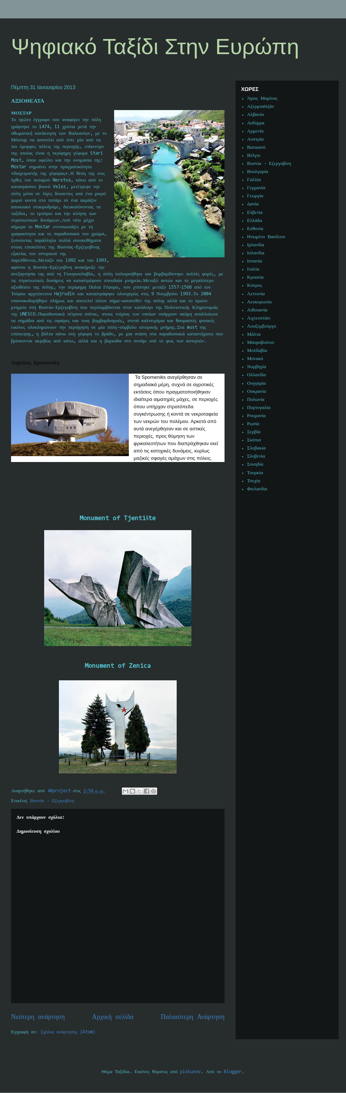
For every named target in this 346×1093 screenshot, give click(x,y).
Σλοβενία (256, 456)
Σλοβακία (256, 448)
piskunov (190, 1071)
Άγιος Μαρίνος (262, 98)
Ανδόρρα (255, 123)
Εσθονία (255, 228)
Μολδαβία (257, 350)
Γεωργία (255, 196)
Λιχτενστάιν (259, 318)
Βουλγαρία (257, 171)
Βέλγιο (253, 155)
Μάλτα (254, 334)
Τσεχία (253, 481)
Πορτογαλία (258, 407)
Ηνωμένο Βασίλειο (266, 237)
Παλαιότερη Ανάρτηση (193, 1017)
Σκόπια (254, 440)
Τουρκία (255, 472)
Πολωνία (255, 399)
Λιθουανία (257, 310)
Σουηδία (255, 464)
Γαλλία (254, 179)
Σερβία (253, 432)
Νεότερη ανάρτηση (38, 1017)
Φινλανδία (257, 489)
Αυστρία (255, 139)
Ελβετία (254, 212)
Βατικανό (256, 147)
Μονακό (255, 358)
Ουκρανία (256, 391)
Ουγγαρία (256, 383)
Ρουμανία (256, 415)
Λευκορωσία (259, 302)
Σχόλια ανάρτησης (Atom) (68, 1032)
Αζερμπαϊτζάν (260, 106)
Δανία (252, 204)
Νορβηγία (256, 366)
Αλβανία (255, 114)
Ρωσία (253, 424)
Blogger (233, 1071)
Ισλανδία (255, 253)
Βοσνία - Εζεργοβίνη (52, 800)
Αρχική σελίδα (113, 1017)
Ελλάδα (254, 220)
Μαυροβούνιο (260, 342)
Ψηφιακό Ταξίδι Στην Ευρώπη (155, 46)
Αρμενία (255, 131)
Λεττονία (256, 294)
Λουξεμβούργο (261, 326)
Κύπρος (254, 285)
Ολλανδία (256, 375)
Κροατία (255, 277)
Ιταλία (253, 269)
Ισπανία (254, 261)
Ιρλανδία (255, 245)
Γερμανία (256, 188)
